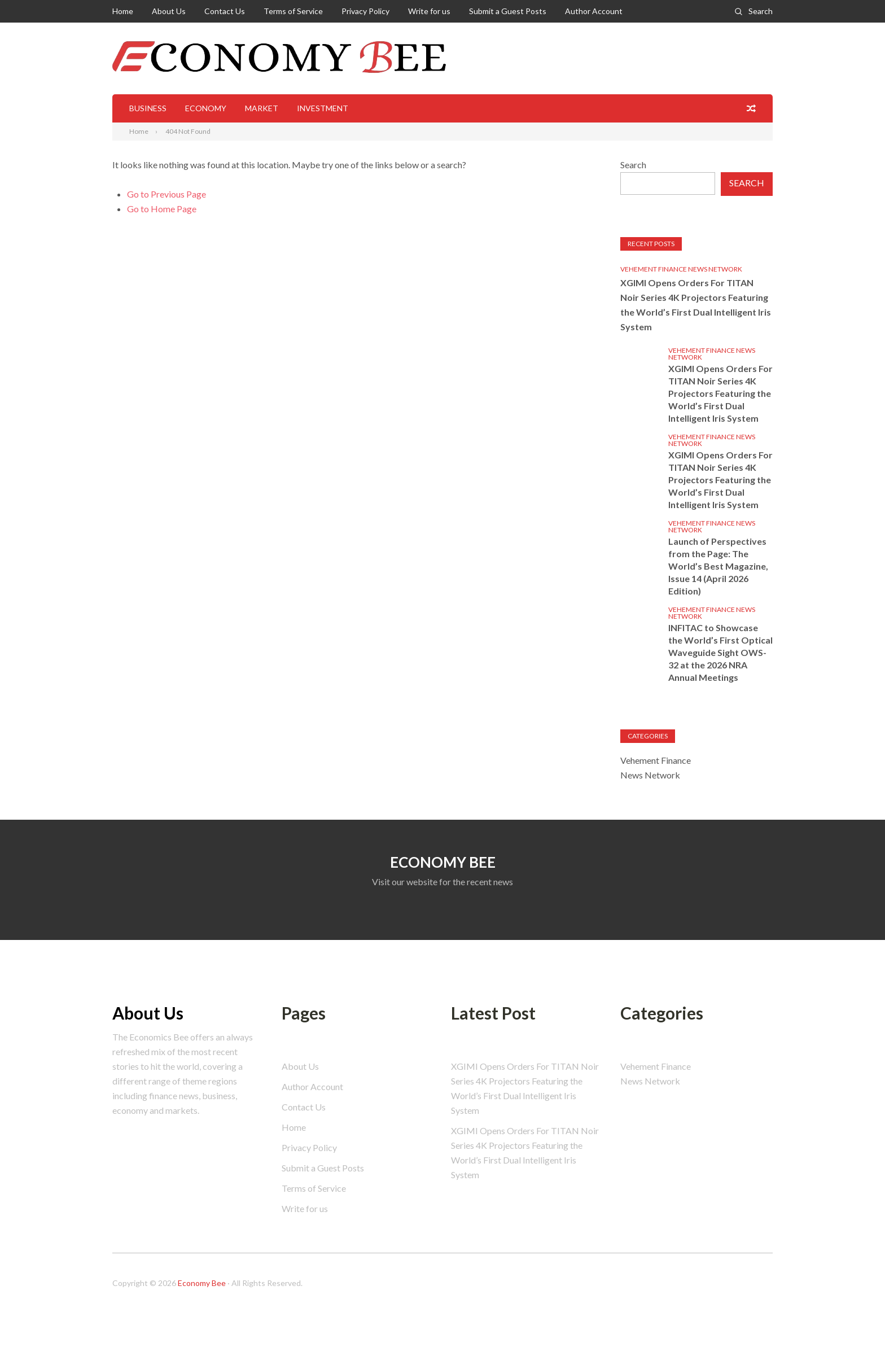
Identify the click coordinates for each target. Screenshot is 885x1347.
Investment (322, 108)
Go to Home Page (161, 208)
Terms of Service (293, 11)
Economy (205, 108)
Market (261, 108)
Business (148, 108)
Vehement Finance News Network (681, 269)
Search (760, 11)
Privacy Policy (365, 11)
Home (122, 11)
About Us (169, 11)
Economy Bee (202, 1283)
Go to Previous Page (166, 194)
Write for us (429, 11)
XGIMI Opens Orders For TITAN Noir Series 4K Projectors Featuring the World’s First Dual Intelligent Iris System (695, 304)
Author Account (594, 11)
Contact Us (224, 11)
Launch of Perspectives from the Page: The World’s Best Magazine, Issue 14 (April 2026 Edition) (718, 566)
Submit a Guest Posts (507, 11)
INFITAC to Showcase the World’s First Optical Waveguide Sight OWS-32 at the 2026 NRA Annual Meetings (720, 652)
